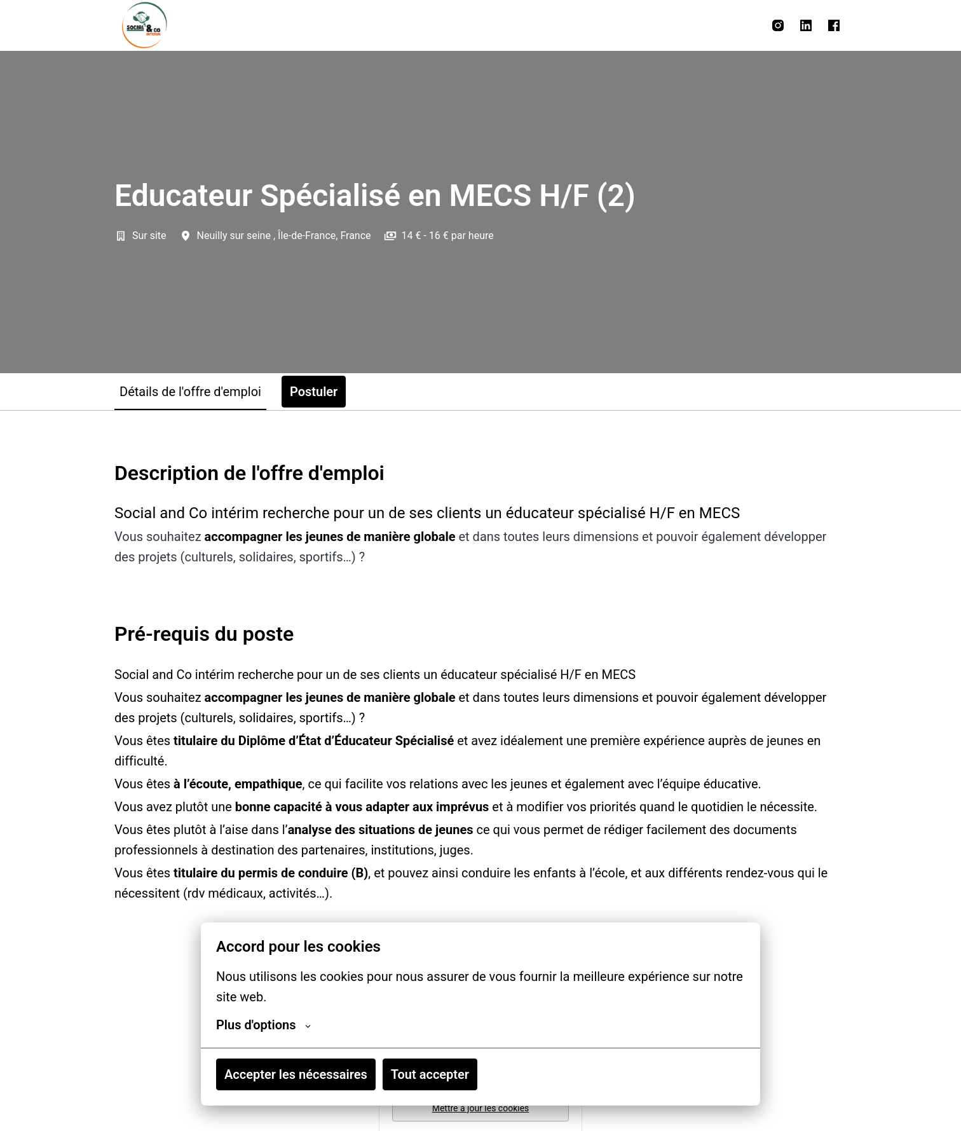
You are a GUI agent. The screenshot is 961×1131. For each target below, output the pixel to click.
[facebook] (834, 25)
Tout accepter (430, 1074)
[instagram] (778, 25)
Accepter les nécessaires (295, 1074)
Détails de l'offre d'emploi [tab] (190, 391)
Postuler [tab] (313, 391)
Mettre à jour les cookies (480, 1108)
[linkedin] (806, 25)
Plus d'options (263, 1024)
